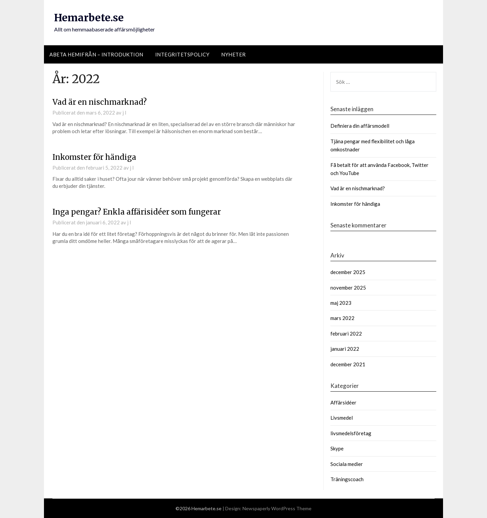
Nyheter (233, 54)
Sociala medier (346, 464)
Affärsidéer (343, 402)
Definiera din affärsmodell (359, 126)
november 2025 (348, 288)
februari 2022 (346, 333)
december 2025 (347, 272)
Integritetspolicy (182, 54)
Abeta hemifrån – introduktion (96, 54)
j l (124, 112)
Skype (337, 448)
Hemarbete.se (89, 17)
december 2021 (347, 364)
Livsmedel (341, 418)
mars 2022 (342, 318)
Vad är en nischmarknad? (99, 102)
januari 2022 (344, 349)
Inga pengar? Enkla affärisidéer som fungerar (136, 212)
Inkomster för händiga (94, 157)
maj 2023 (340, 303)
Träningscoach (347, 479)
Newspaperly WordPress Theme (276, 508)
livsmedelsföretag (350, 433)
